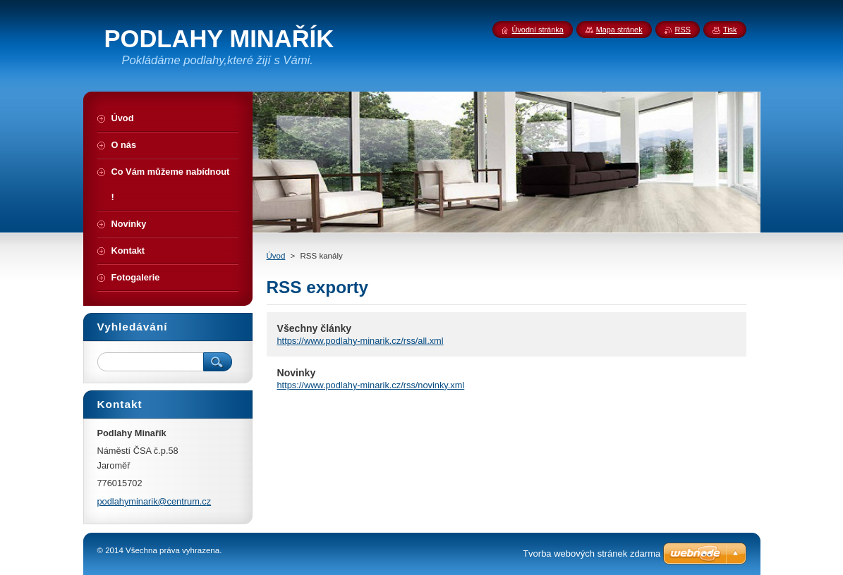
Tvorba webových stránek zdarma (591, 553)
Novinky (296, 372)
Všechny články (314, 328)
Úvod (276, 256)
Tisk (730, 29)
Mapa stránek (619, 29)
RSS (683, 29)
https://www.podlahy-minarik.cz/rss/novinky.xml (371, 385)
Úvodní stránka (538, 29)
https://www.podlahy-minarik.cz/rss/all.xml (360, 340)
